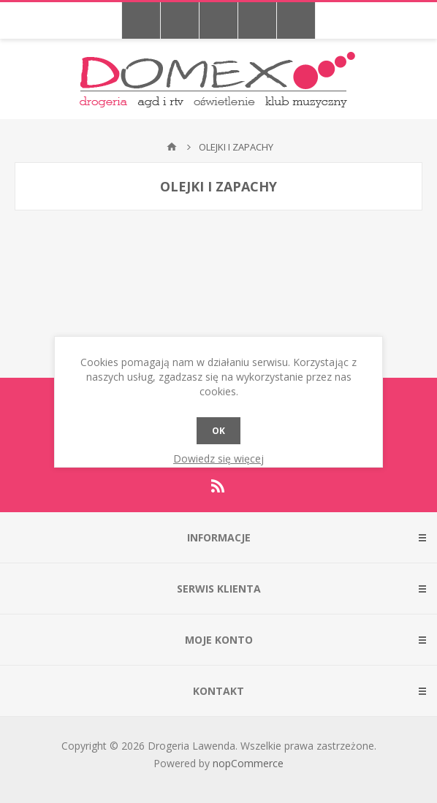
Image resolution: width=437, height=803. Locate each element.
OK (218, 431)
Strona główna (171, 147)
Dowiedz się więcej (218, 458)
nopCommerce (248, 763)
